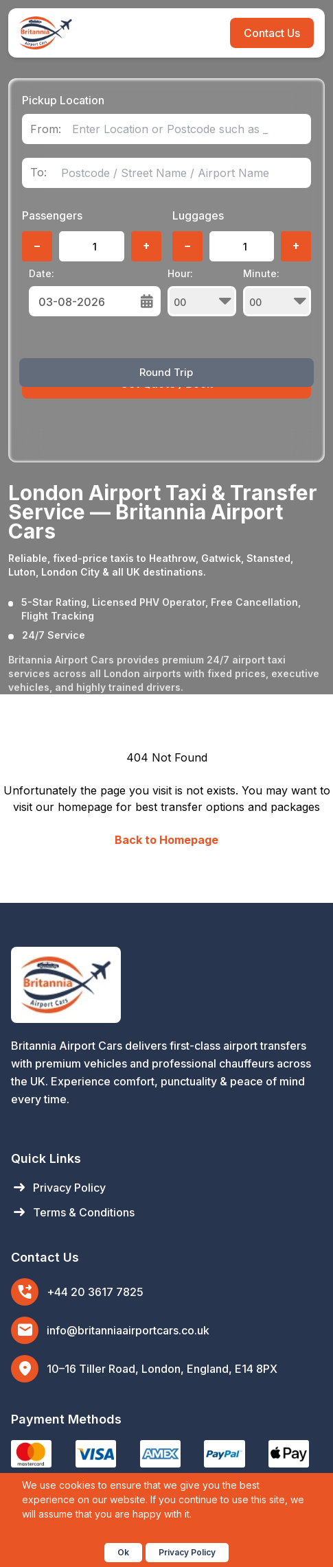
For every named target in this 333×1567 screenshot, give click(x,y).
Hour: (202, 292)
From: (45, 129)
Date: (41, 273)
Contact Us (272, 33)
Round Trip (166, 372)
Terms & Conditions (73, 1212)
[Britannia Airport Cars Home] (166, 985)
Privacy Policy (58, 1187)
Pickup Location (63, 100)
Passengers (52, 215)
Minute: (277, 292)
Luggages (198, 215)
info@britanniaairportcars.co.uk (128, 1330)
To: (38, 172)
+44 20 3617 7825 (95, 1292)
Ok (123, 1552)
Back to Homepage (166, 840)
